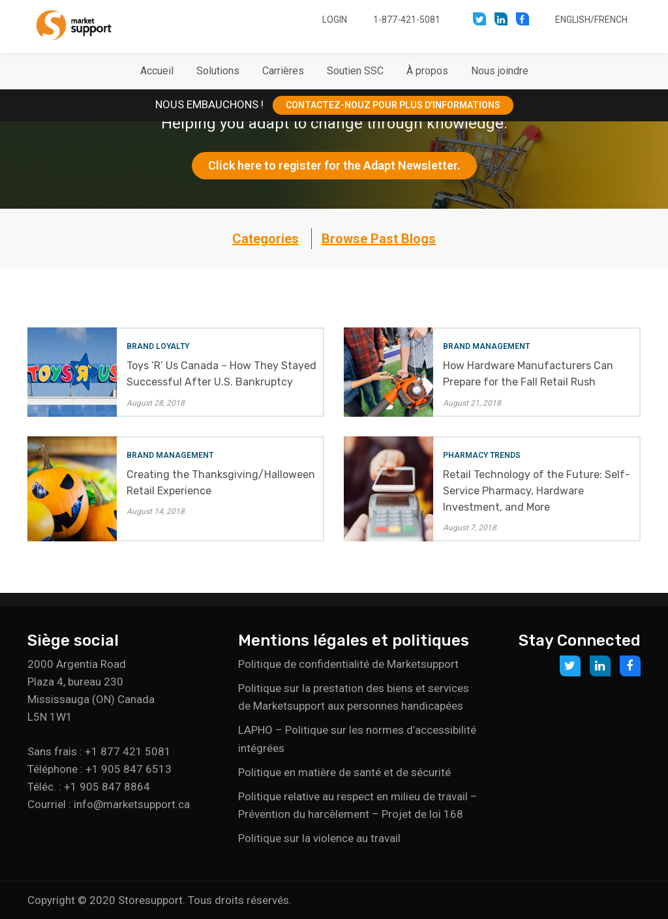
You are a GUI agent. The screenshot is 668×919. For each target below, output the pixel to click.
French (611, 19)
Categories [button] (265, 239)
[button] (218, 71)
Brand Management (486, 346)
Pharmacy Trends (482, 455)
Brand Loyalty (158, 346)
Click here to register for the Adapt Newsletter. (334, 165)
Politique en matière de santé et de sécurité (344, 772)
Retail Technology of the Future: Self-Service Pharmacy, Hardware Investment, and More (536, 490)
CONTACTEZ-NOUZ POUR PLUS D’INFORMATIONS (393, 105)
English (572, 19)
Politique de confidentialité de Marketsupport (348, 663)
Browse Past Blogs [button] (379, 239)
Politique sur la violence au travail (319, 838)
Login (334, 19)
